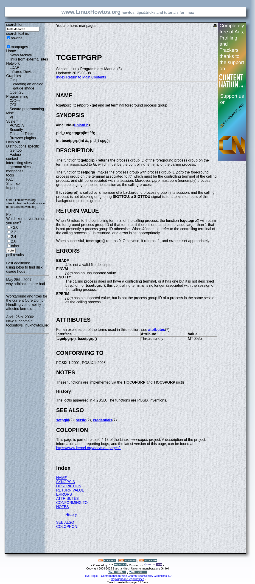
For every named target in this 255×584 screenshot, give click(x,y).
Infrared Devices (23, 72)
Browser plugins (23, 138)
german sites (20, 167)
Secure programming (27, 109)
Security (16, 130)
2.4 (13, 237)
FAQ (10, 179)
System (12, 121)
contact (12, 159)
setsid (81, 420)
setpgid (62, 420)
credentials (102, 420)
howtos (16, 38)
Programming (17, 96)
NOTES (62, 507)
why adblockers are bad (25, 284)
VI (11, 117)
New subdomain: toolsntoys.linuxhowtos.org (27, 323)
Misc (10, 113)
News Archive (21, 55)
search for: (15, 24)
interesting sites (19, 163)
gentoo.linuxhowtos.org (21, 206)
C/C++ (15, 101)
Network (13, 63)
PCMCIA (17, 125)
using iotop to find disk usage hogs (24, 269)
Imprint (11, 188)
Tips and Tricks (22, 134)
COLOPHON (66, 527)
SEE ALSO (65, 522)
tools (10, 175)
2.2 (13, 232)
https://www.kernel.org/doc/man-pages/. (88, 448)
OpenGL (16, 92)
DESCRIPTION (68, 486)
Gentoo (16, 150)
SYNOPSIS (65, 482)
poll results (15, 255)
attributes (156, 330)
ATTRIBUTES (67, 498)
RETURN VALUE (70, 490)
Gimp (14, 80)
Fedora (15, 154)
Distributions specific (23, 146)
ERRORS (64, 494)
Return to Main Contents (86, 77)
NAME (61, 478)
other (15, 246)
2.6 (13, 241)
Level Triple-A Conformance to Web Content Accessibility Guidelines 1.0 (127, 576)
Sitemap (13, 183)
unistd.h (81, 125)
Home (11, 51)
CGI (13, 105)
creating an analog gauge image (28, 86)
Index (60, 77)
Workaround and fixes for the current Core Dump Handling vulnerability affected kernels (26, 302)
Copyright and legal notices (127, 579)
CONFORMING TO (72, 503)
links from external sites (29, 59)
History (71, 515)
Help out (13, 142)
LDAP (14, 67)
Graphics (13, 76)
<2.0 (14, 227)
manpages (19, 47)
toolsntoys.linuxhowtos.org (30, 203)
